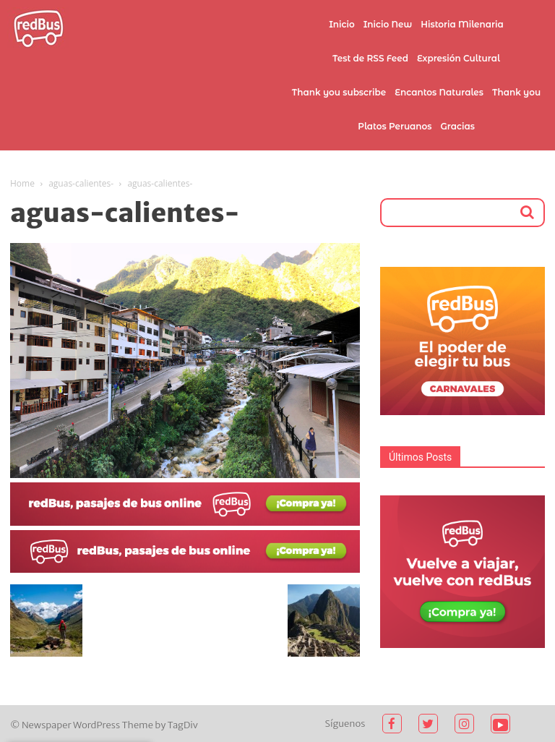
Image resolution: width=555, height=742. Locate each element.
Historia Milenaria (462, 24)
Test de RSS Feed (370, 58)
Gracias (458, 126)
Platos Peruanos (394, 126)
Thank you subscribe (339, 92)
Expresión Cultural (458, 58)
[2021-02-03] (185, 522)
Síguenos (345, 723)
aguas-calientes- (80, 183)
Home (22, 183)
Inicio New (388, 24)
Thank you (516, 92)
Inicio (342, 24)
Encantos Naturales (439, 92)
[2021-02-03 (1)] (185, 569)
